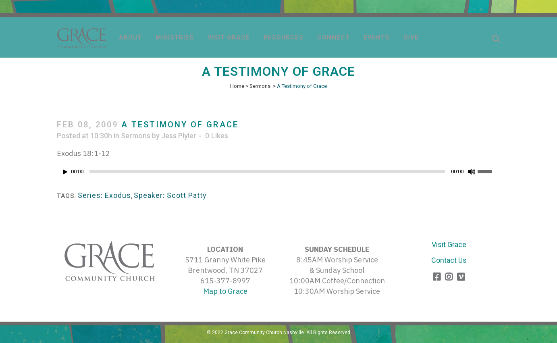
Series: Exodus (104, 195)
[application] (278, 174)
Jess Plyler (178, 135)
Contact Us (449, 260)
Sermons (259, 86)
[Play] (65, 172)
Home (237, 86)
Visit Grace (449, 244)
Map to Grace (225, 291)
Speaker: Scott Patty (170, 195)
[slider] (267, 171)
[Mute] (471, 171)
